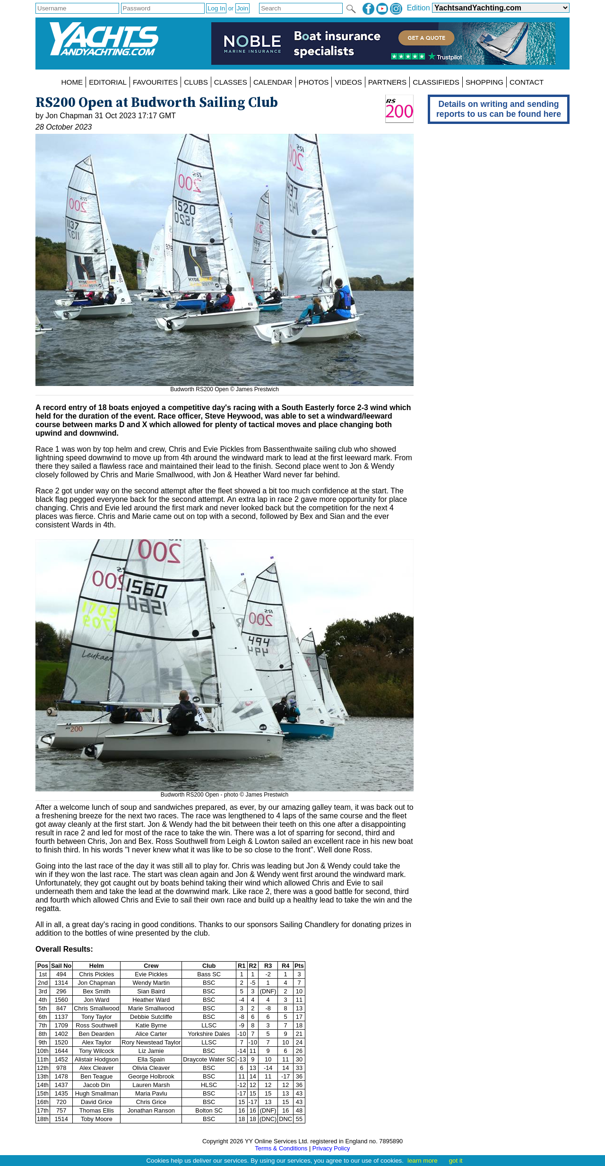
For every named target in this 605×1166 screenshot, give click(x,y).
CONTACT (527, 82)
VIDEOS (348, 82)
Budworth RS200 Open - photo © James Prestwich (224, 791)
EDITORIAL (108, 82)
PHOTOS (314, 82)
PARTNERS (387, 82)
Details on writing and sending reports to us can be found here (498, 109)
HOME (72, 82)
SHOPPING (484, 82)
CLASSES (230, 82)
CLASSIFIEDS (436, 82)
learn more (422, 1160)
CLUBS (196, 82)
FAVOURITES (155, 82)
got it (456, 1160)
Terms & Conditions (281, 1148)
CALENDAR (273, 82)
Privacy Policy (331, 1148)
